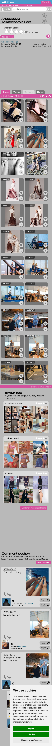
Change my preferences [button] (31, 740)
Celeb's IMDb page (9, 42)
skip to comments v (41, 387)
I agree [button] (31, 729)
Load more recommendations (34, 508)
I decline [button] (31, 734)
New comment (43, 562)
